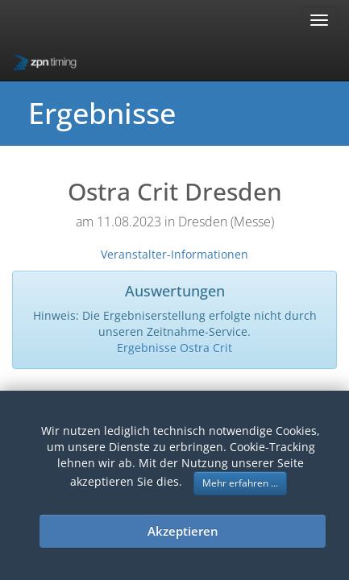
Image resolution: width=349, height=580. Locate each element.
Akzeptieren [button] (182, 531)
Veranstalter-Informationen (174, 254)
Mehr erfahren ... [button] (240, 483)
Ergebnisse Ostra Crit (174, 347)
